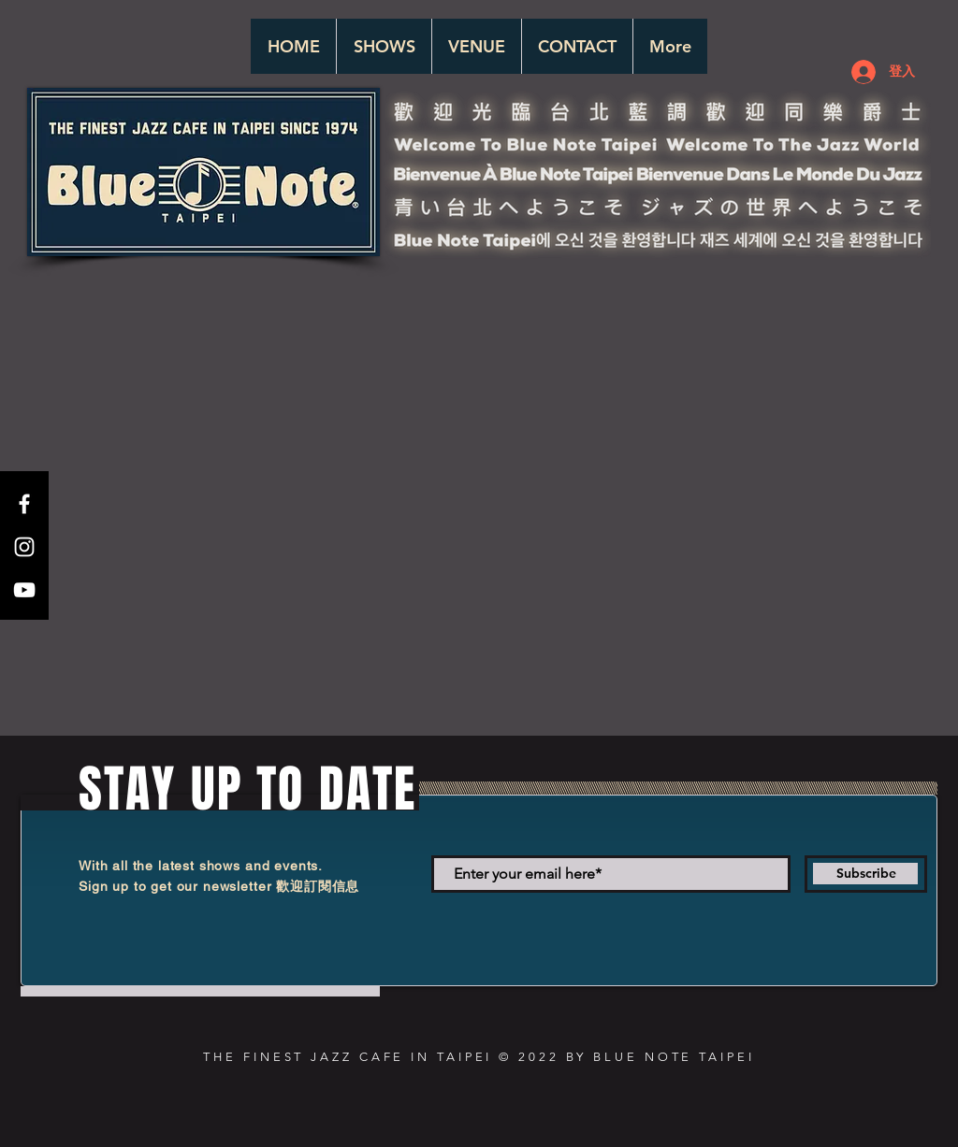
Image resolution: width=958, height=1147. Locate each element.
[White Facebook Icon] (24, 504)
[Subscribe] (866, 874)
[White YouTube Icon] (24, 590)
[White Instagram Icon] (24, 547)
